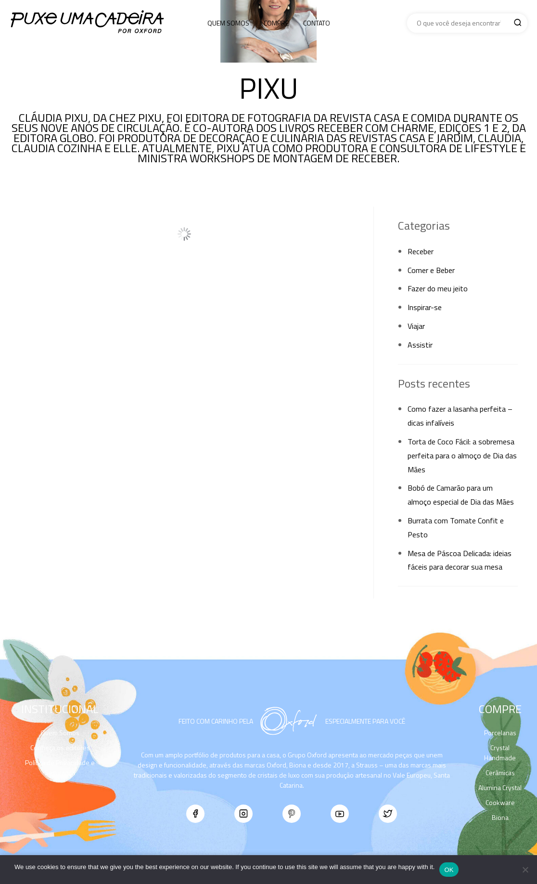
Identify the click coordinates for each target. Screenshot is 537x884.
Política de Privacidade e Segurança (60, 767)
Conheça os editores (60, 747)
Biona (500, 817)
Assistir (420, 345)
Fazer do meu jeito (438, 288)
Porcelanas (500, 733)
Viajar (416, 326)
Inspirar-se (425, 307)
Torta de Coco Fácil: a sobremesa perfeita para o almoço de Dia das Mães (462, 455)
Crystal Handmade (500, 752)
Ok (448, 869)
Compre (276, 23)
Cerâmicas (500, 772)
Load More (184, 234)
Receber (421, 251)
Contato (316, 23)
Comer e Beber (431, 270)
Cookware (500, 802)
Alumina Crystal (500, 787)
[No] (525, 869)
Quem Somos (228, 23)
